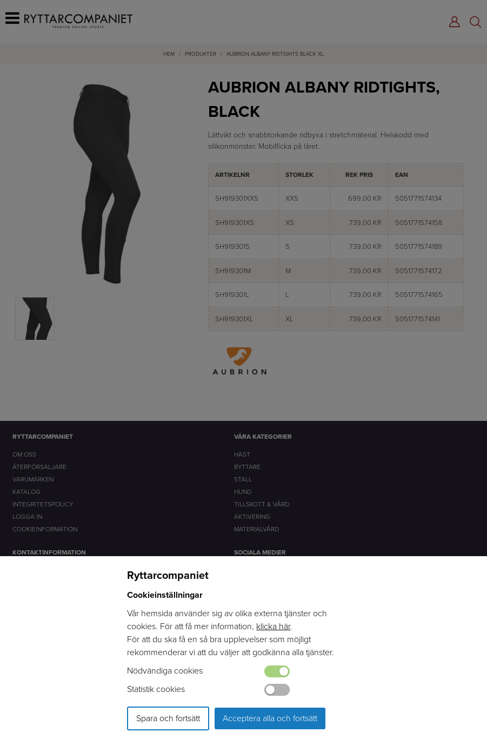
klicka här (273, 626)
